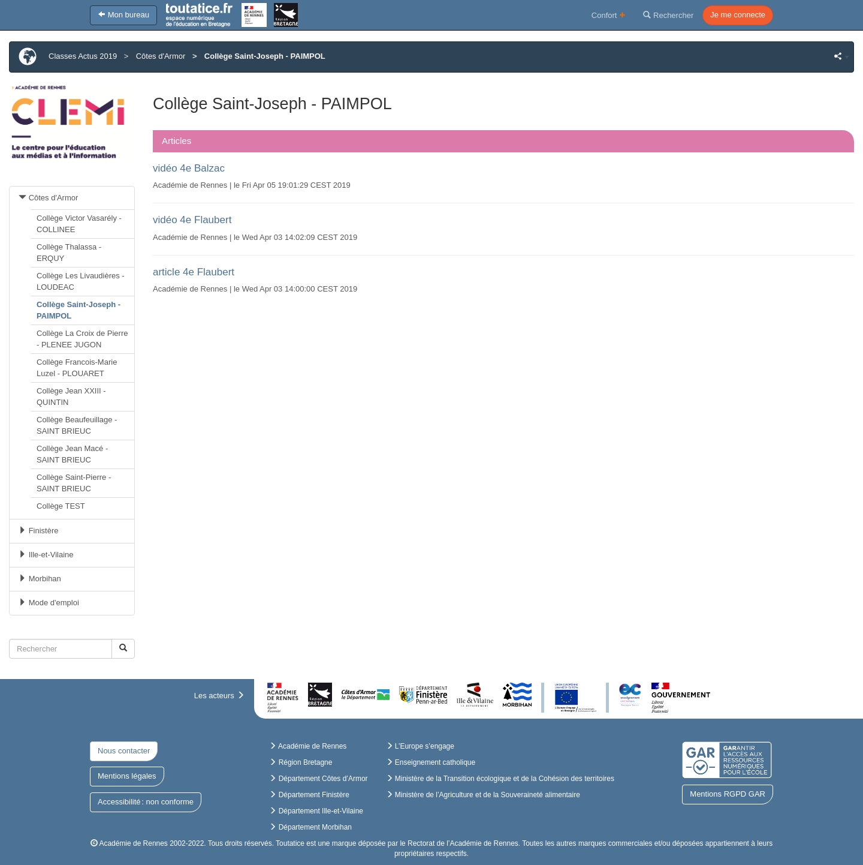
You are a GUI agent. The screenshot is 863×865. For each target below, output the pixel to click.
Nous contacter (124, 750)
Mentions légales (127, 775)
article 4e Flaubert (193, 272)
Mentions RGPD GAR (727, 793)
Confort (609, 14)
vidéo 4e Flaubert (192, 220)
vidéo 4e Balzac (189, 168)
